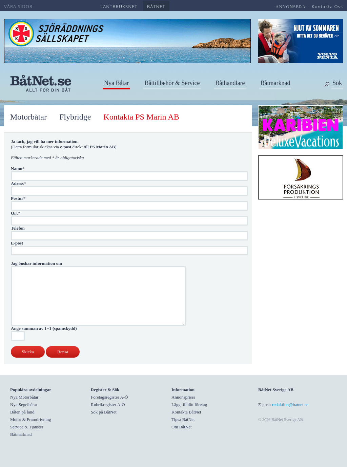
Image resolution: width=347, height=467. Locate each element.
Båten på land (22, 412)
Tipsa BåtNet (183, 419)
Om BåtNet (181, 426)
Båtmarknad (275, 83)
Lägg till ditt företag (189, 404)
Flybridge (75, 116)
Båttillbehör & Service (172, 83)
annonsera (290, 6)
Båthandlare (230, 83)
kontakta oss (327, 6)
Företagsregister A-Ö (109, 397)
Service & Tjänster (26, 426)
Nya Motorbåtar (24, 397)
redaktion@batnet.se (290, 404)
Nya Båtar (116, 83)
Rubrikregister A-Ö (108, 404)
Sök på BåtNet (104, 412)
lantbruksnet (118, 6)
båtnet (156, 6)
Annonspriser (183, 397)
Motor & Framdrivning (30, 419)
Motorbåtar (28, 116)
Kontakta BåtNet (186, 412)
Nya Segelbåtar (23, 404)
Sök (337, 83)
